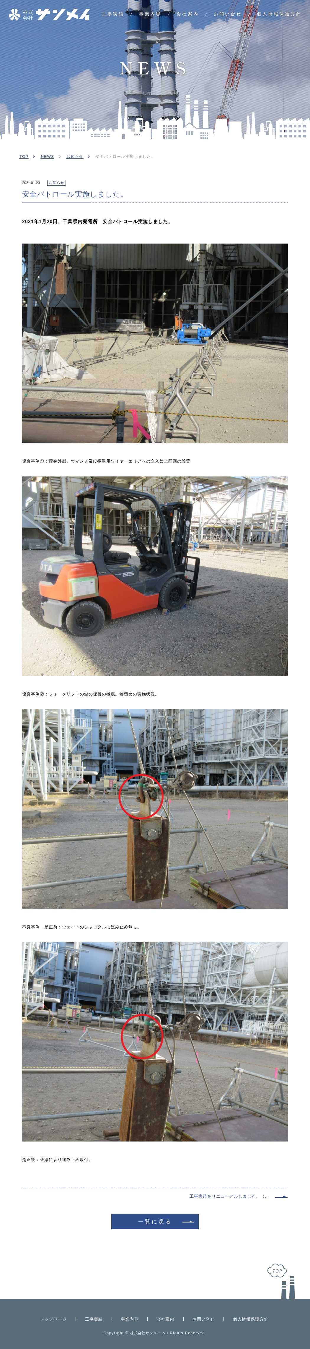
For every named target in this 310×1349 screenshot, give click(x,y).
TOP (24, 157)
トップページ (53, 1319)
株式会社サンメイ (145, 1333)
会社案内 (188, 13)
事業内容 (150, 13)
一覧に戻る (155, 1222)
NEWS (47, 157)
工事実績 (113, 13)
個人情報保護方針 (279, 13)
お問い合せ (228, 13)
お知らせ (75, 157)
